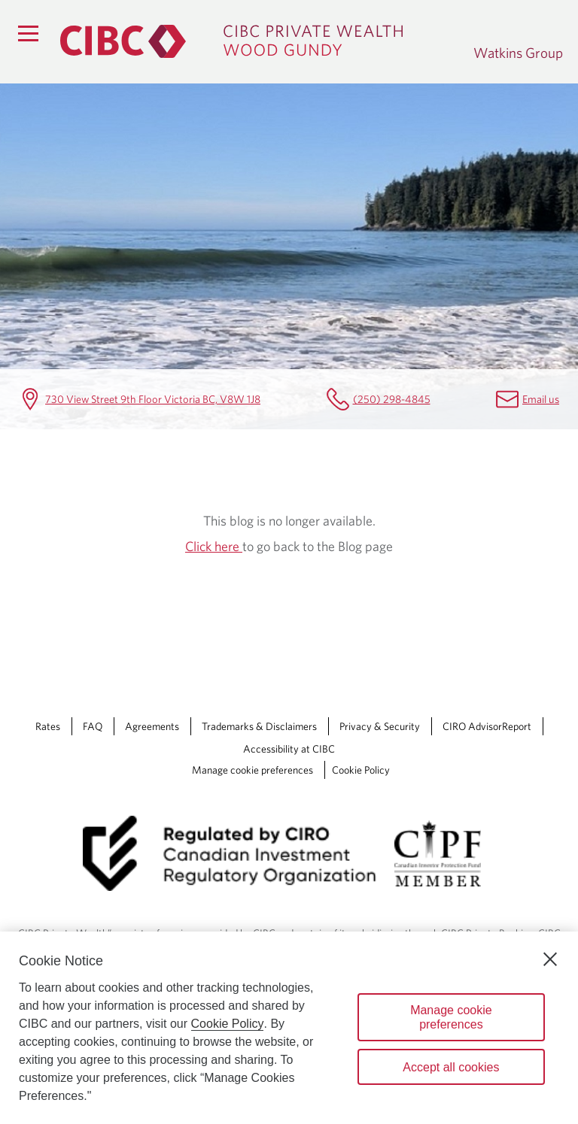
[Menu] (27, 33)
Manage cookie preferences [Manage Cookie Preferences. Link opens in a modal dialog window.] (252, 770)
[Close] (550, 959)
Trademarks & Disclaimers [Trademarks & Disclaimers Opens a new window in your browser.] (259, 726)
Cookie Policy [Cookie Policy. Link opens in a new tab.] (361, 770)
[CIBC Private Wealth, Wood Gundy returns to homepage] (259, 41)
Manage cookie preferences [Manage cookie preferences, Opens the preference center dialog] (451, 1017)
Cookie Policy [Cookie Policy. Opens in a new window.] (227, 1023)
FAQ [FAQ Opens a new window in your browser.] (92, 726)
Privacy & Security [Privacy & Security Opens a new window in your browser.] (379, 726)
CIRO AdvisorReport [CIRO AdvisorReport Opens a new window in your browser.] (487, 726)
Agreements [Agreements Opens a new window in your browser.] (152, 726)
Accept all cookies (451, 1067)
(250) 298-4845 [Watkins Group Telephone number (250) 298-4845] (391, 398)
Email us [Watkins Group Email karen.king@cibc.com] (540, 398)
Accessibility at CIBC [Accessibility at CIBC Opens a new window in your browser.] (289, 749)
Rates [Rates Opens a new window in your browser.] (47, 726)
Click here (213, 546)
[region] (289, 1028)
